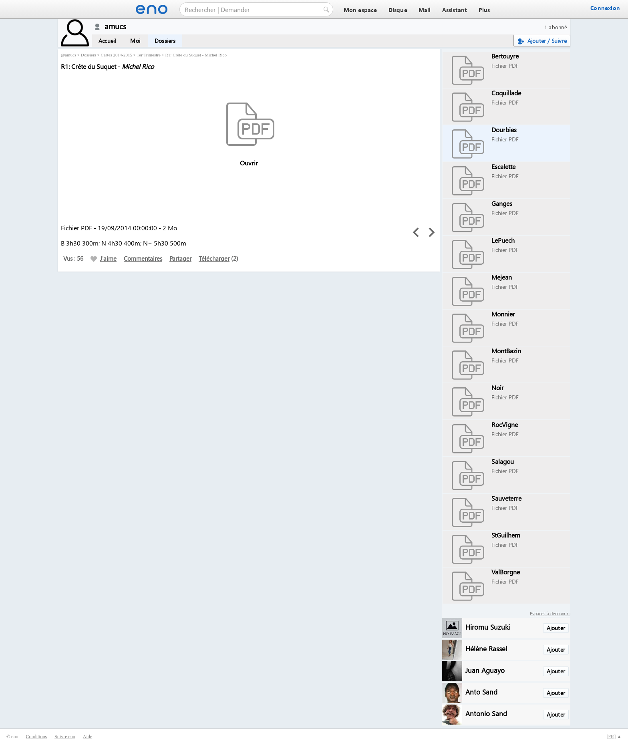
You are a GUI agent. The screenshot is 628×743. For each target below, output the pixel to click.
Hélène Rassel (486, 648)
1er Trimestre (149, 54)
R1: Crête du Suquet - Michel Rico (196, 54)
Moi (135, 40)
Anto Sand (481, 691)
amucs (70, 54)
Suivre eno (64, 736)
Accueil (107, 40)
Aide (87, 736)
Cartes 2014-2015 (117, 54)
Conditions (36, 736)
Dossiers (165, 40)
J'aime (104, 258)
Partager (180, 258)
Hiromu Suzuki (487, 626)
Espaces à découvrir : (550, 613)
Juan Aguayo (485, 670)
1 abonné (555, 27)
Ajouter (556, 628)
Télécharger (214, 258)
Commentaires (143, 258)
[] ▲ (614, 736)
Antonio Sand (486, 713)
